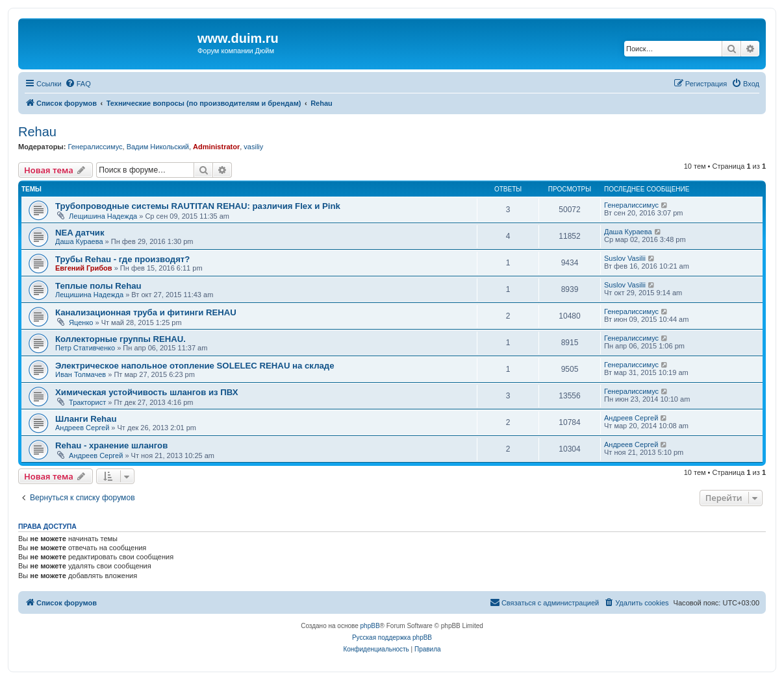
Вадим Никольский (158, 147)
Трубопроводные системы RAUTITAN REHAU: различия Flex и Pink (197, 206)
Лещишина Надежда (103, 216)
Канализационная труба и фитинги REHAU (145, 312)
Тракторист (87, 402)
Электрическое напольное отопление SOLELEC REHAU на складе (195, 365)
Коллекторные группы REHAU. (120, 339)
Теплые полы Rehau (98, 286)
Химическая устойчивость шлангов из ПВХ (146, 392)
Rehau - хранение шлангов (111, 445)
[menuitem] (78, 83)
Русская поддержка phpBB (392, 637)
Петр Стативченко (85, 348)
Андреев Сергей (82, 427)
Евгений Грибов (83, 268)
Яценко (81, 322)
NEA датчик (80, 232)
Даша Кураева (79, 241)
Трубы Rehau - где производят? (122, 259)
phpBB (370, 625)
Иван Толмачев (80, 374)
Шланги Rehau (86, 419)
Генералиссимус (95, 147)
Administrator (216, 147)
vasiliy (253, 147)
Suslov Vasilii (625, 258)
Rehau (37, 132)
